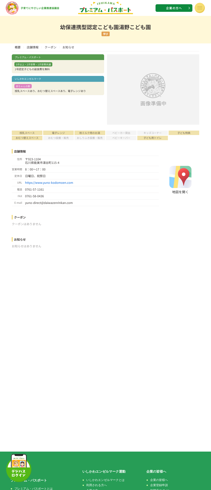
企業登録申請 (159, 485)
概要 (18, 47)
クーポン (50, 47)
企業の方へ (174, 8)
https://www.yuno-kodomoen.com (49, 182)
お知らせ (68, 47)
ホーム (15, 471)
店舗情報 (33, 47)
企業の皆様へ (159, 480)
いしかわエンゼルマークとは (105, 480)
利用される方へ (96, 485)
